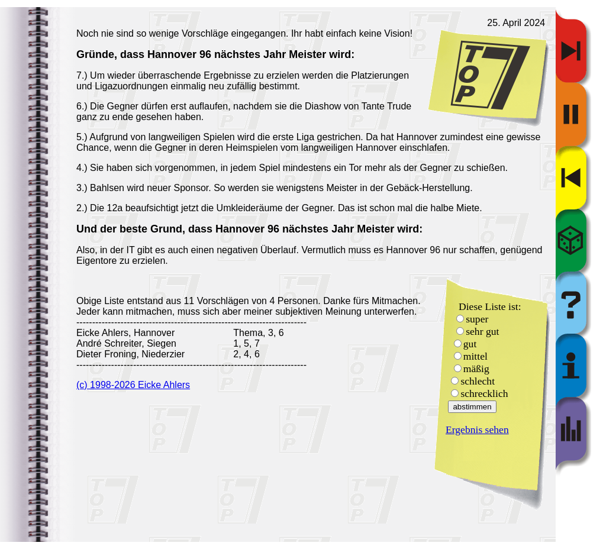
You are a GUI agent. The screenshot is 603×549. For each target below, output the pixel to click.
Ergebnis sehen (477, 429)
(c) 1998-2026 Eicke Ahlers (133, 385)
